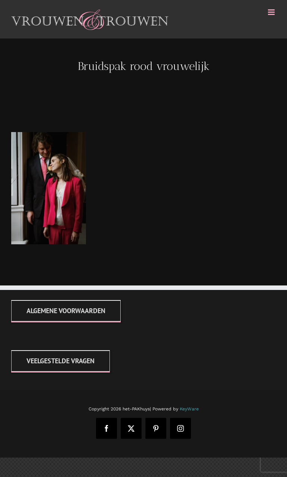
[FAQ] (60, 360)
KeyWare (189, 409)
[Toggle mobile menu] (272, 12)
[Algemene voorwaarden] (66, 310)
